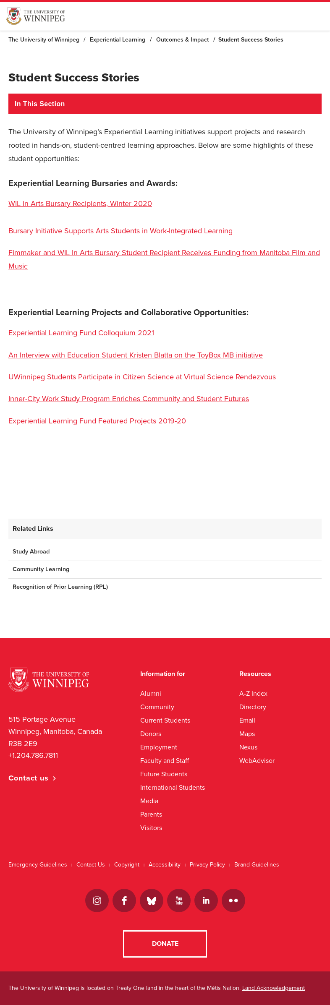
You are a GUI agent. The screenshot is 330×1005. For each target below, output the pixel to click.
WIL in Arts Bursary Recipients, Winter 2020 (80, 203)
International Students (172, 787)
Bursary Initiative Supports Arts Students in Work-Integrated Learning (120, 230)
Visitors (151, 828)
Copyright (126, 864)
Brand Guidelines (256, 864)
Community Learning (41, 569)
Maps (247, 734)
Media (149, 801)
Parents (151, 814)
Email (247, 720)
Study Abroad (31, 551)
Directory (252, 707)
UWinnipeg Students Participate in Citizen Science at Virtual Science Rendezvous (142, 376)
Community (157, 707)
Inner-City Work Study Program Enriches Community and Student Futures (128, 398)
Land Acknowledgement (273, 988)
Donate (165, 944)
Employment (158, 747)
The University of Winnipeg (43, 39)
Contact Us (90, 864)
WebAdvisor (257, 761)
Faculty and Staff (164, 761)
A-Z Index (253, 693)
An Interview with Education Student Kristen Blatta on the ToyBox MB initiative (135, 355)
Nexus (248, 747)
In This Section (40, 103)
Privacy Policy (207, 864)
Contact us (28, 778)
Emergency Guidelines (37, 864)
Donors (150, 734)
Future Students (163, 774)
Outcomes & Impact (182, 39)
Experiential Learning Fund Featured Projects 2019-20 (97, 420)
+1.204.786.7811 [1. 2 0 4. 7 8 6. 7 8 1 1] (33, 755)
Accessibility (165, 864)
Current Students (165, 720)
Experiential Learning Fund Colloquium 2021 (81, 332)
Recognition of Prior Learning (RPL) (60, 586)
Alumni (150, 693)
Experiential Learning (117, 39)
